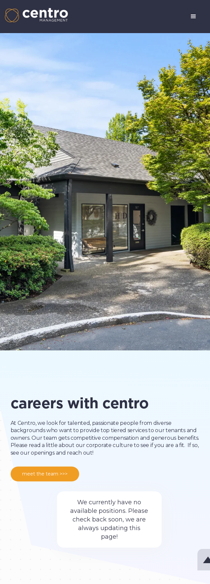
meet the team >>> (45, 474)
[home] (35, 15)
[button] (193, 16)
